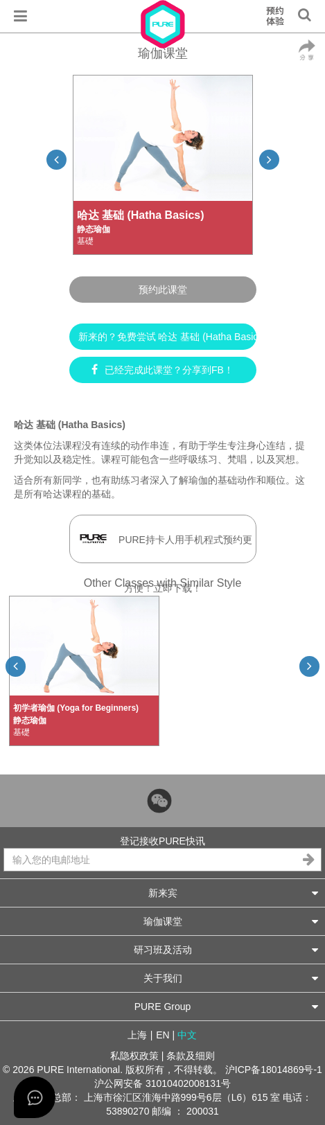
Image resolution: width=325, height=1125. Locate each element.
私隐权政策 (134, 1055)
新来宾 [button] (233, 892)
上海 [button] (137, 1034)
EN (162, 1034)
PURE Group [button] (226, 1006)
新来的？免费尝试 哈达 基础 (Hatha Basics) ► (167, 336)
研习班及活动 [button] (226, 949)
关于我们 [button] (231, 977)
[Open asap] (34, 1097)
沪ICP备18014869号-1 (273, 1069)
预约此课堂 (163, 289)
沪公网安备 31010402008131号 (162, 1083)
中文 (187, 1034)
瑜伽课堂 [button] (231, 921)
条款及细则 (190, 1055)
